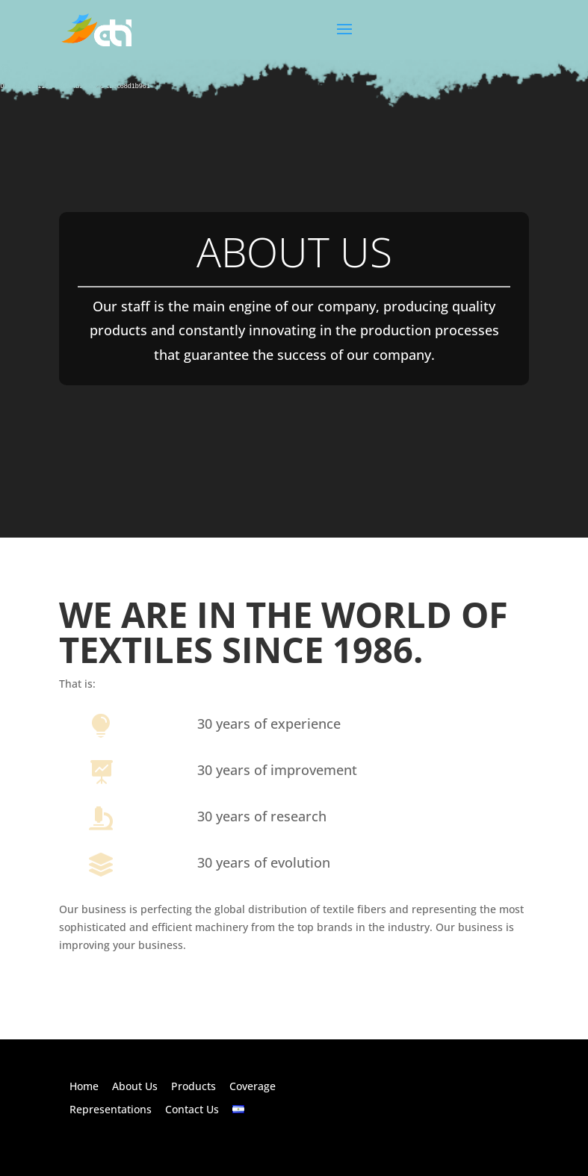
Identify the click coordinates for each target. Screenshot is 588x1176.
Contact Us (192, 1109)
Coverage (252, 1086)
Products (193, 1086)
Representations (110, 1109)
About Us (135, 1086)
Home (84, 1086)
